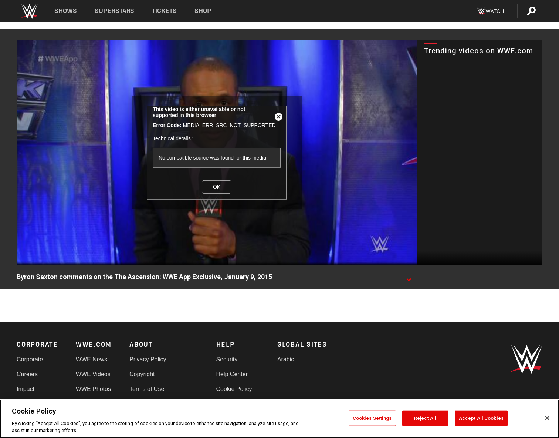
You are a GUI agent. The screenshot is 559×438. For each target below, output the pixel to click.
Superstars (115, 10)
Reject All (425, 418)
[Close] (547, 418)
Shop (202, 10)
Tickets (164, 10)
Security (227, 359)
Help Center (232, 374)
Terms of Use (146, 389)
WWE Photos (93, 389)
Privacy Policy (147, 359)
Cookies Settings (372, 418)
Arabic (285, 359)
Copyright (142, 374)
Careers (27, 374)
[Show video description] (408, 277)
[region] (279, 418)
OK (216, 187)
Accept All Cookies (481, 418)
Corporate (30, 359)
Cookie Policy (234, 389)
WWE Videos (93, 374)
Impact (25, 389)
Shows (65, 10)
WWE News (91, 359)
